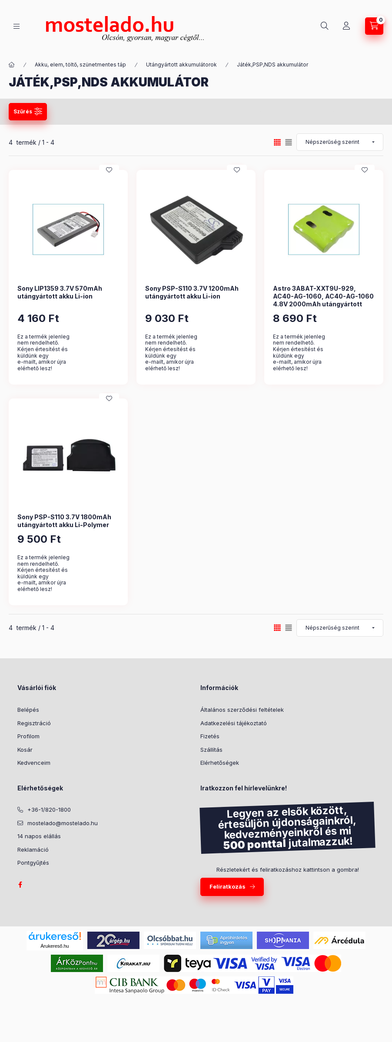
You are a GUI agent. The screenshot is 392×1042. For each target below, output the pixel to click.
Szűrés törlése (345, 111)
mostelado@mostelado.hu (62, 823)
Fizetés (209, 736)
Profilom (28, 736)
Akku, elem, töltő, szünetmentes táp (80, 64)
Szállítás (211, 749)
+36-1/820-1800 (49, 809)
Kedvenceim (33, 762)
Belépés (28, 709)
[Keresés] (324, 26)
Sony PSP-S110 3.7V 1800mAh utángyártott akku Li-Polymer (64, 520)
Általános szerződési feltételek (242, 709)
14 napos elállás (39, 836)
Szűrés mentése (274, 111)
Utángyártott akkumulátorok (181, 64)
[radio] (288, 142)
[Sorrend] (339, 142)
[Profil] (346, 26)
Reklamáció (33, 849)
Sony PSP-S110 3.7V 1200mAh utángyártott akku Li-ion (192, 292)
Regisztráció (34, 723)
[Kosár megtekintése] (374, 26)
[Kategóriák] (16, 26)
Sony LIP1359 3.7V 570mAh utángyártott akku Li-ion (59, 292)
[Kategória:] (12, 65)
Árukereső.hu (54, 946)
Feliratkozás (227, 886)
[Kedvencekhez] (109, 170)
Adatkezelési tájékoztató (233, 723)
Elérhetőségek (219, 762)
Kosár (25, 749)
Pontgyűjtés (33, 862)
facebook (20, 884)
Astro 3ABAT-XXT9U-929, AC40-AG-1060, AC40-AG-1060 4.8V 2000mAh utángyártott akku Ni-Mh (323, 300)
